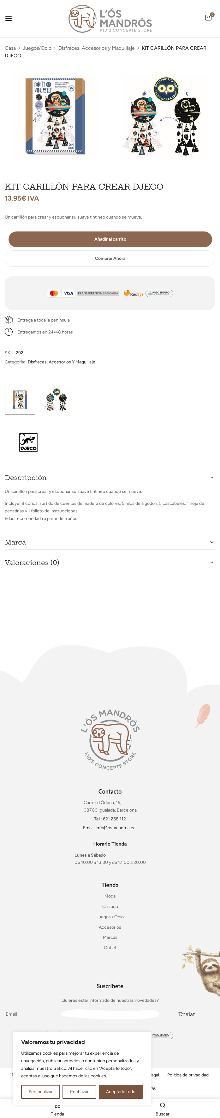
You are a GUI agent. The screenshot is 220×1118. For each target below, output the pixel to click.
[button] (208, 21)
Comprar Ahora (110, 258)
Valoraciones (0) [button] (32, 563)
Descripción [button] (26, 478)
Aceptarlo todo (120, 1091)
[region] (82, 1068)
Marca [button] (15, 542)
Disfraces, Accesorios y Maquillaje (96, 48)
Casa (10, 48)
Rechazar (79, 1091)
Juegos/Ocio (37, 48)
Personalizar (41, 1091)
